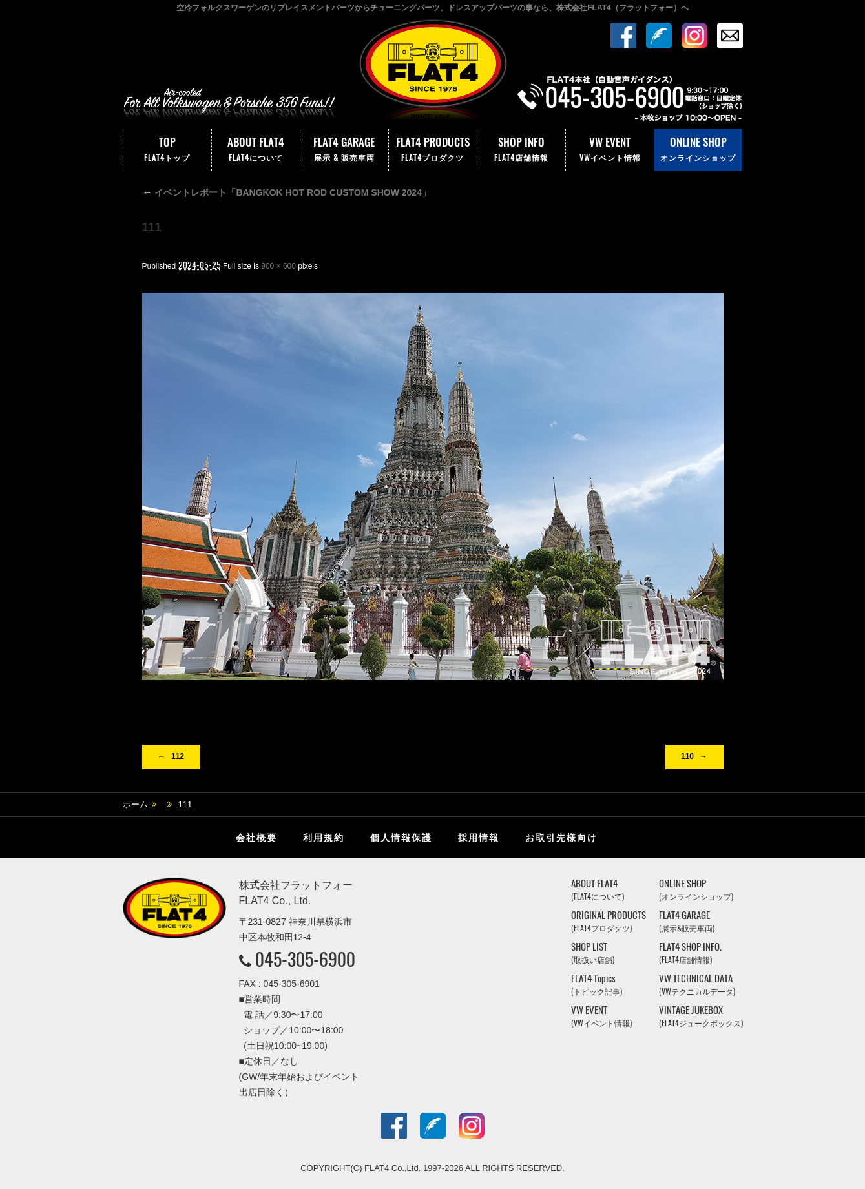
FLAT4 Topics (596, 984)
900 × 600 (278, 266)
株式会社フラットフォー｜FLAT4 (433, 73)
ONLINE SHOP (698, 149)
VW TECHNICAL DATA (697, 984)
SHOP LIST (592, 953)
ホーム (135, 804)
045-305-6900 (305, 959)
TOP (167, 149)
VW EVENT (610, 149)
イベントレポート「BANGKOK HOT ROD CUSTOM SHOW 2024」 (286, 192)
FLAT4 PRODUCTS (433, 149)
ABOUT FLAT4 (256, 149)
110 (687, 756)
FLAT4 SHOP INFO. (690, 953)
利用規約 (323, 837)
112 (177, 756)
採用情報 (478, 837)
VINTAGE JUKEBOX (701, 1016)
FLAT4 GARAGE (344, 149)
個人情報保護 (401, 837)
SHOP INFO (521, 149)
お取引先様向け (561, 837)
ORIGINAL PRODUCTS (608, 921)
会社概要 (256, 837)
